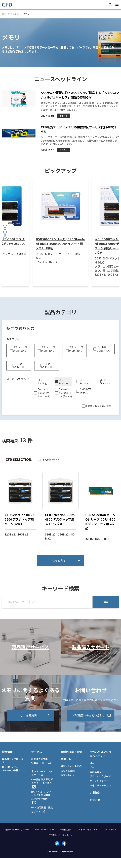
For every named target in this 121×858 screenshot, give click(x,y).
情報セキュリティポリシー (17, 829)
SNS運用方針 (65, 829)
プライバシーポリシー (44, 829)
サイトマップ (110, 829)
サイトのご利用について (88, 829)
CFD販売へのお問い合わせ (60, 835)
